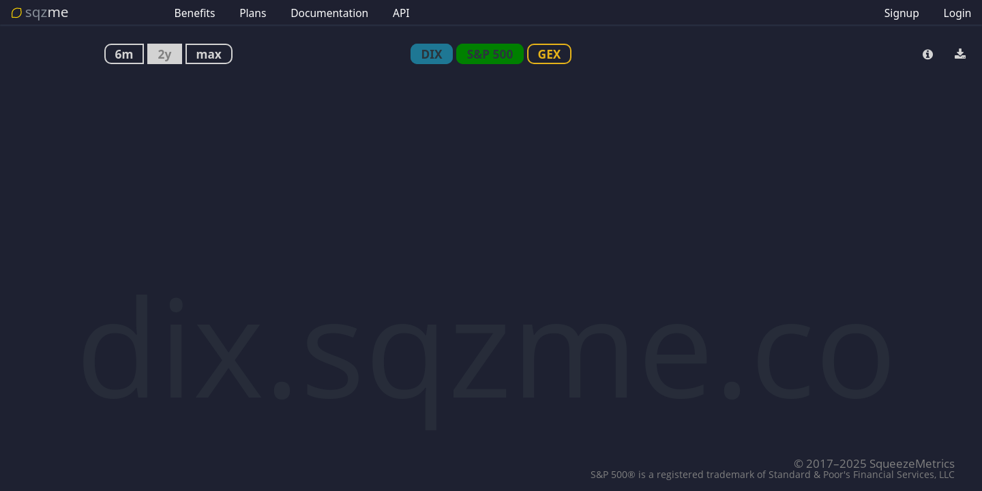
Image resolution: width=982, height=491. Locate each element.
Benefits (195, 12)
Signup (901, 12)
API (401, 12)
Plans (252, 12)
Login (958, 12)
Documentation (329, 12)
